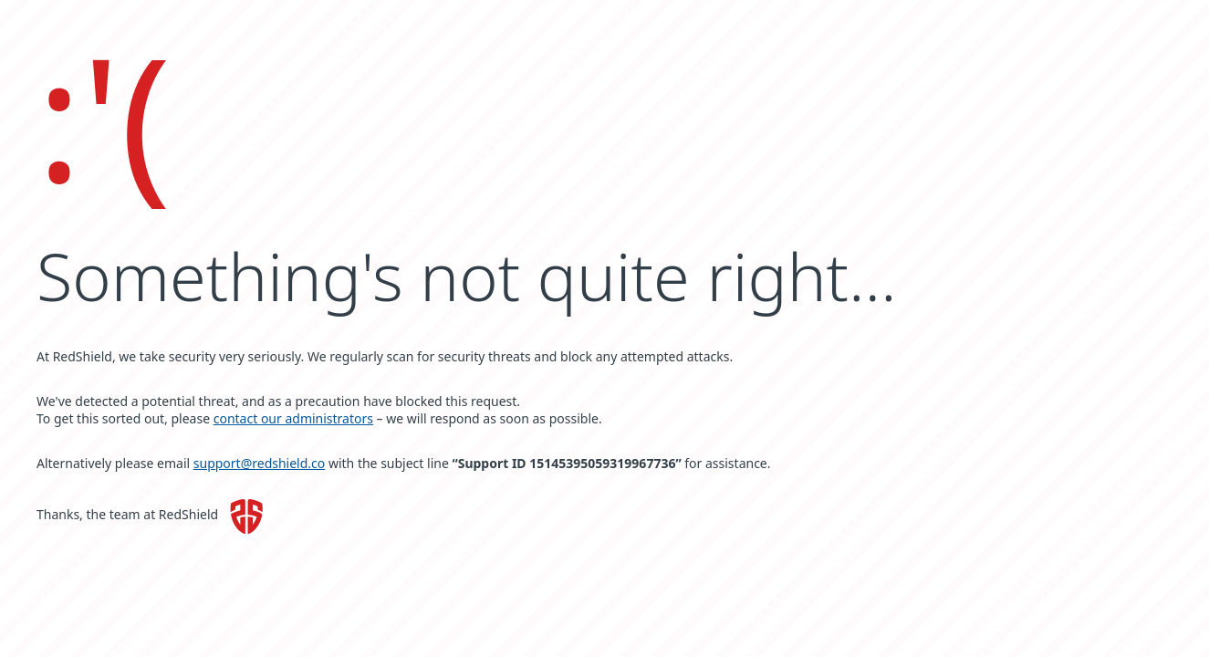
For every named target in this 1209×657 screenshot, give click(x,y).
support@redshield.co (259, 463)
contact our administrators (293, 418)
